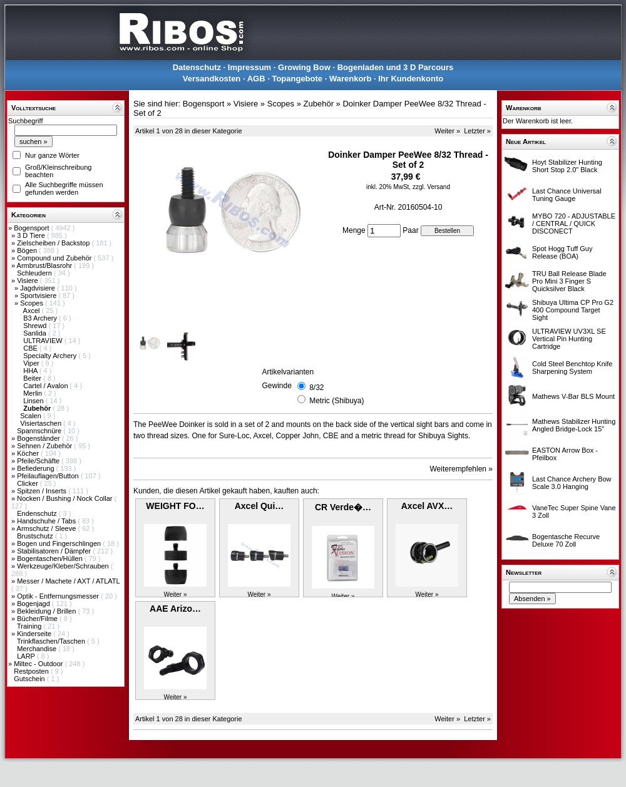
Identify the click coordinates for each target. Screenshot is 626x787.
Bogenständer (39, 438)
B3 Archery (41, 318)
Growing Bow (304, 67)
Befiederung (36, 468)
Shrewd (35, 325)
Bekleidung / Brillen (47, 611)
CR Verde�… (343, 507)
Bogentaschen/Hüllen (51, 558)
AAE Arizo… (175, 609)
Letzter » (477, 131)
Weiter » (447, 131)
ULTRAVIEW (43, 340)
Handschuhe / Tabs (47, 521)
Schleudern (35, 273)
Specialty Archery (50, 355)
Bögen (28, 250)
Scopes (32, 303)
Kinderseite (35, 633)
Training (30, 626)
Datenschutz (197, 67)
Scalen (31, 415)
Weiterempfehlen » (461, 469)
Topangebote (297, 78)
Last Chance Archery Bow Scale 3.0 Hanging (572, 482)
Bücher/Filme (38, 618)
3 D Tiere (32, 235)
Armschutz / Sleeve (47, 528)
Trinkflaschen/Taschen (52, 641)
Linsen (34, 400)
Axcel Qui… (259, 506)
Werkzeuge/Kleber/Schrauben (64, 566)
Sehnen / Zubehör (45, 446)
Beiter (33, 378)
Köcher (29, 453)
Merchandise (37, 648)
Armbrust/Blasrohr (45, 265)
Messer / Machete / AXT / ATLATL (68, 581)
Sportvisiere (39, 295)
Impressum (249, 67)
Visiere (28, 280)
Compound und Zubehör (55, 258)
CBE (31, 348)
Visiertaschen (41, 423)
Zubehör (319, 103)
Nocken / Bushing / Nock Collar (65, 498)
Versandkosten (212, 78)
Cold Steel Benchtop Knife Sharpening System (572, 367)
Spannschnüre (40, 431)
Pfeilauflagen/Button (49, 476)
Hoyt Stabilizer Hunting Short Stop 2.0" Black (567, 165)
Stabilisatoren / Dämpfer (55, 551)
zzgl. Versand (431, 186)
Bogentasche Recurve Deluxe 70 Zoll (566, 540)
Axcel (32, 310)
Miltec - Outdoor (39, 663)
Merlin (33, 393)
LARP (27, 656)
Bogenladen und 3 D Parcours (395, 67)
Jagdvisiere (38, 288)
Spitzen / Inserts (42, 491)
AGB (256, 78)
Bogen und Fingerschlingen (60, 543)
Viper (32, 363)
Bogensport (32, 228)
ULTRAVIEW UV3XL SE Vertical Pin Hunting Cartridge (569, 338)
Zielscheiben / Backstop (54, 243)
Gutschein (30, 678)
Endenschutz (38, 513)
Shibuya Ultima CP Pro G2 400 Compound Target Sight (572, 310)
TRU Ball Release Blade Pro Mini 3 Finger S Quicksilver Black (569, 281)
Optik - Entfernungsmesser (59, 596)
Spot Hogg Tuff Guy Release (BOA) (562, 252)
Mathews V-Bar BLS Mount (573, 396)
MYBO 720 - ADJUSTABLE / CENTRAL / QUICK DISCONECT (573, 223)
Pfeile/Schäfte (39, 461)
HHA (31, 370)
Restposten (32, 671)
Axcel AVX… (427, 506)
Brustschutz (36, 536)
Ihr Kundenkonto (410, 78)
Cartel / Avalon (46, 385)
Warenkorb (350, 78)
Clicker (28, 483)
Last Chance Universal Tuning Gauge (567, 194)
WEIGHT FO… (175, 506)
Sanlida (35, 333)
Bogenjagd (34, 603)
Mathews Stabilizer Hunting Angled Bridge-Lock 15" (573, 425)
